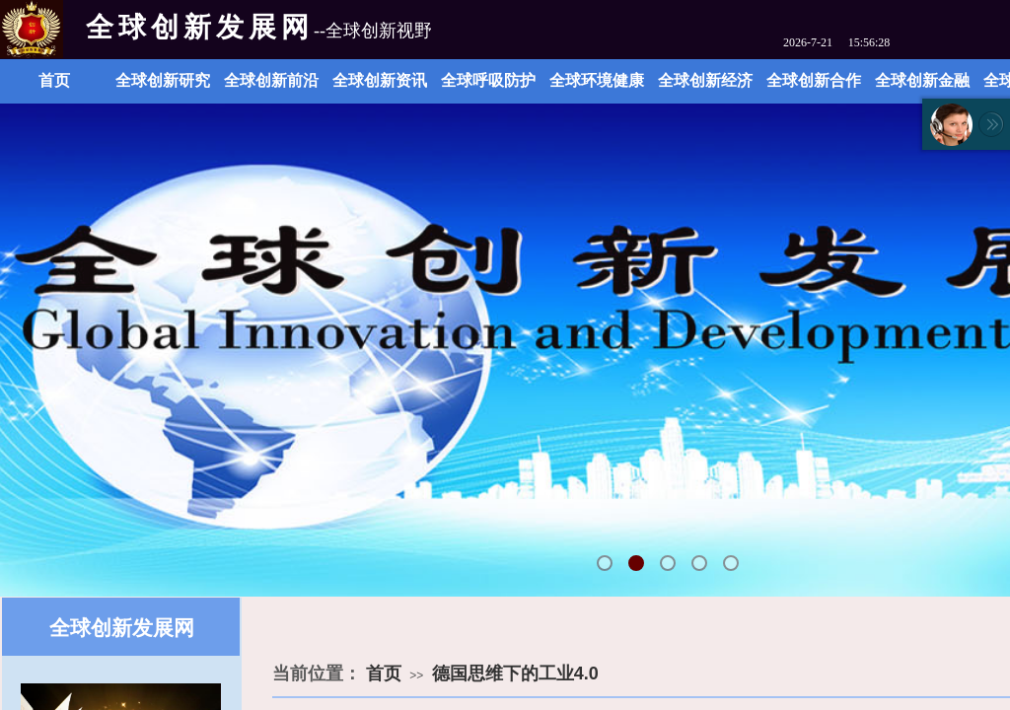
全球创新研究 (162, 80)
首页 (54, 80)
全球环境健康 (596, 80)
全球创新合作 (813, 80)
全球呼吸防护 (488, 80)
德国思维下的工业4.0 (515, 673)
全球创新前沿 (271, 80)
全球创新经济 (705, 80)
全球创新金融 (922, 80)
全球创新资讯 (379, 80)
